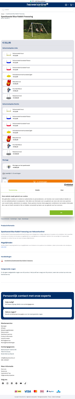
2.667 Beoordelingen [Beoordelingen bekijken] (40, 1)
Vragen (19, 219)
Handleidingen (13, 219)
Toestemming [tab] (13, 190)
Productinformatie (5, 219)
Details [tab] (37, 190)
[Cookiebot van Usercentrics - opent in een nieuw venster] (65, 185)
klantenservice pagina (17, 314)
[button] (66, 4)
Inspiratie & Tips (6, 373)
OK (61, 212)
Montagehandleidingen (8, 342)
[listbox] (37, 75)
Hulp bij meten (5, 338)
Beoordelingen (25, 219)
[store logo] (37, 4)
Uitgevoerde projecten (7, 375)
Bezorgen (4, 326)
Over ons (3, 369)
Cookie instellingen (56, 397)
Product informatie (6, 336)
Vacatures (4, 371)
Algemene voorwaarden (31, 397)
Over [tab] (62, 190)
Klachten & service (6, 334)
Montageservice (5, 340)
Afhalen (3, 328)
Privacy (49, 397)
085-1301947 (5, 360)
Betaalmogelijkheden (7, 330)
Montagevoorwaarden (42, 397)
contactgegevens (29, 304)
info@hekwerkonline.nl (8, 358)
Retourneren (5, 332)
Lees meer (3, 247)
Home (2, 14)
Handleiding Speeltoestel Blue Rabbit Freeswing (17, 261)
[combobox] (37, 10)
